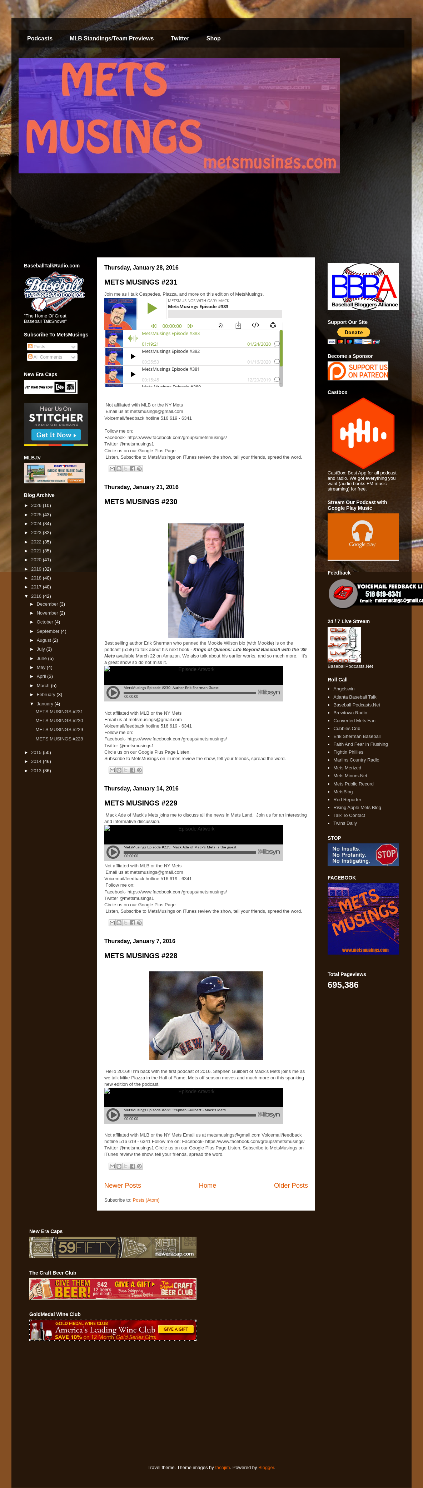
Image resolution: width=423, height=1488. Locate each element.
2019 (37, 569)
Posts (36, 346)
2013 (37, 770)
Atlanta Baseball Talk (354, 697)
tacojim (222, 1467)
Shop (213, 38)
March (44, 685)
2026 (37, 505)
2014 (37, 761)
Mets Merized (347, 767)
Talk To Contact (349, 815)
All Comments (45, 357)
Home (208, 1185)
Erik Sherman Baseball (356, 736)
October (46, 622)
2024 (37, 523)
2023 (37, 532)
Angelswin (343, 688)
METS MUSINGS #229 (141, 803)
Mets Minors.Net (350, 775)
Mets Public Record (353, 784)
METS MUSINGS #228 (141, 956)
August (45, 640)
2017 (37, 587)
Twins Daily (345, 823)
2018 (37, 578)
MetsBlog (343, 791)
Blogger (266, 1467)
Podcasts (40, 38)
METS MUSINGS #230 (141, 502)
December (48, 604)
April (42, 676)
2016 (37, 596)
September (49, 631)
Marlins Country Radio (356, 760)
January (46, 703)
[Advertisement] (145, 1403)
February (47, 694)
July (41, 649)
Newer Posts (122, 1185)
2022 (37, 542)
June (42, 658)
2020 (37, 559)
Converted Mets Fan (354, 720)
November (48, 613)
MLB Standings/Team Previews (112, 38)
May (42, 667)
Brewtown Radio (350, 712)
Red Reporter (347, 799)
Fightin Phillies (348, 752)
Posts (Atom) (146, 1200)
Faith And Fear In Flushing (360, 744)
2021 (37, 550)
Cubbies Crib (346, 728)
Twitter (180, 38)
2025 (37, 514)
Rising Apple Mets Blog (357, 807)
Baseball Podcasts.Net (356, 705)
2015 (37, 752)
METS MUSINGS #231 (141, 282)
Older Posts (291, 1185)
